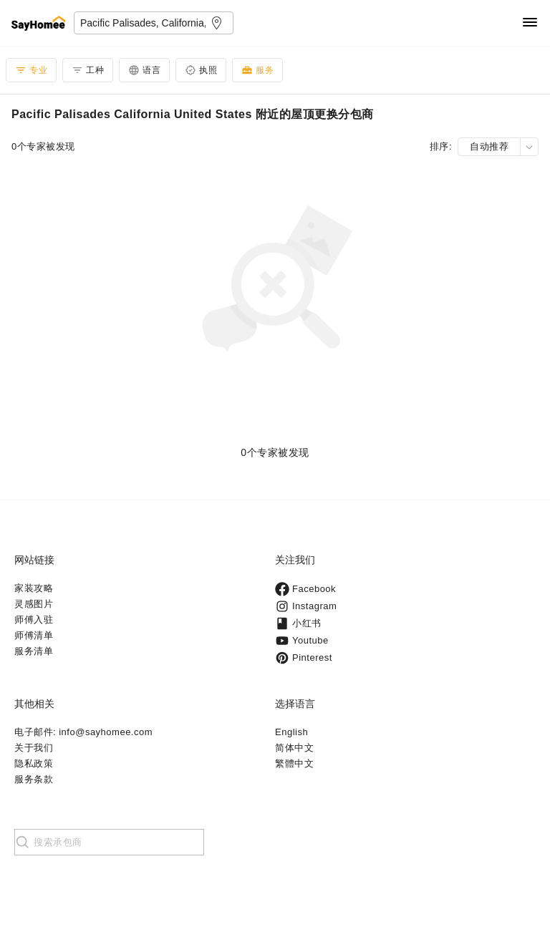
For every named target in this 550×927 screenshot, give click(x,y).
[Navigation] (530, 23)
